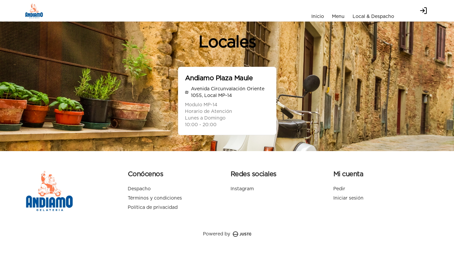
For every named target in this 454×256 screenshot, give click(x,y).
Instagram (242, 189)
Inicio (317, 16)
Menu (338, 16)
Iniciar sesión (348, 198)
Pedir (339, 189)
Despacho (139, 189)
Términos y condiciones (155, 198)
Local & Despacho (373, 16)
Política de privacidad (153, 207)
